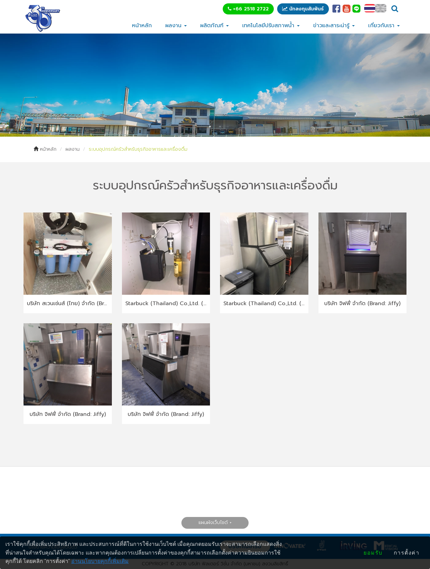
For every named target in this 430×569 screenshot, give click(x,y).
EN (380, 8)
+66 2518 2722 (248, 8)
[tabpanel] (215, 85)
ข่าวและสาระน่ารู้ (334, 25)
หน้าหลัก (142, 25)
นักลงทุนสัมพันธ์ (303, 8)
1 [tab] (210, 126)
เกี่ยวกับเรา (384, 25)
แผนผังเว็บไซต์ (213, 522)
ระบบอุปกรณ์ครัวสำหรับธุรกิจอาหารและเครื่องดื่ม (138, 149)
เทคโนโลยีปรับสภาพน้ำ (271, 25)
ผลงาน (176, 25)
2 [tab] (220, 126)
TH (369, 8)
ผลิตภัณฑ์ (214, 25)
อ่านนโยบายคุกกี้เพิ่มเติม (100, 561)
